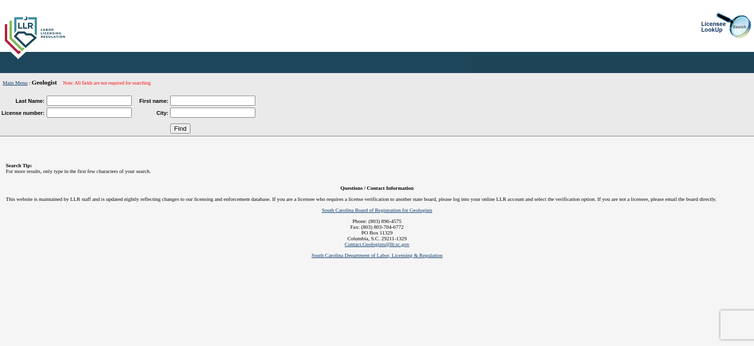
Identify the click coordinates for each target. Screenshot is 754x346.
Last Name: (29, 101)
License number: (23, 113)
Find (180, 128)
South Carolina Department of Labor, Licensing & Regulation (377, 255)
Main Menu (15, 83)
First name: (153, 101)
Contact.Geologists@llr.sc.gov (377, 244)
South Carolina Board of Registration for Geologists (377, 210)
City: (162, 113)
